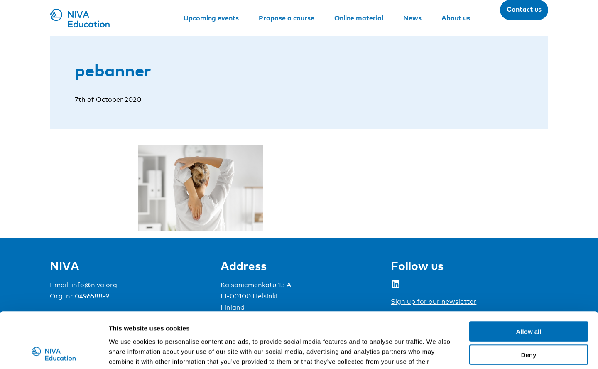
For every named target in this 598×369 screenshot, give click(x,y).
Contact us (524, 9)
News (412, 18)
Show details (436, 352)
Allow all (529, 279)
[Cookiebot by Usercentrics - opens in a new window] (53, 353)
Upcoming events (211, 18)
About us (455, 18)
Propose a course (286, 18)
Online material (358, 18)
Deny (529, 302)
